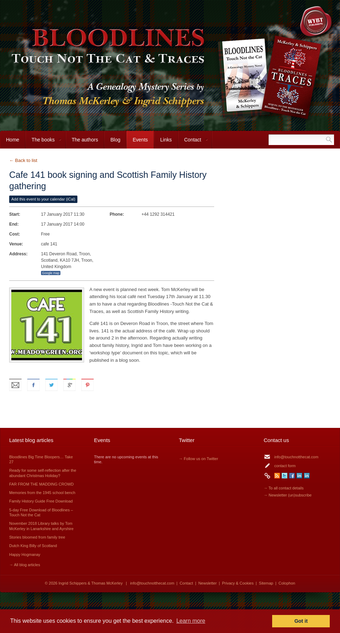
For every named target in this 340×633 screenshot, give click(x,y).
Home (12, 140)
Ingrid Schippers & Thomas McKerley (91, 583)
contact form (285, 466)
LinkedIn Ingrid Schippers (299, 475)
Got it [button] (301, 621)
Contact (193, 143)
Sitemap (266, 583)
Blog (115, 140)
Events (140, 140)
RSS (277, 475)
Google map (50, 273)
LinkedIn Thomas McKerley (307, 475)
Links (166, 140)
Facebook (292, 475)
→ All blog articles (24, 565)
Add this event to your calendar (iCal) (43, 199)
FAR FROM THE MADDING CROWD (41, 484)
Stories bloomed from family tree (37, 537)
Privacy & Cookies (237, 583)
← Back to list (23, 160)
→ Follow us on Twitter (198, 459)
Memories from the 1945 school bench (42, 492)
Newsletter (207, 583)
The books (43, 143)
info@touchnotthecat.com (296, 457)
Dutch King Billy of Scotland (33, 546)
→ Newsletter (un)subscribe (288, 495)
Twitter (284, 475)
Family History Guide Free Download (41, 501)
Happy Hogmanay (24, 554)
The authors (85, 140)
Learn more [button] (190, 621)
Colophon (287, 583)
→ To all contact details (284, 488)
